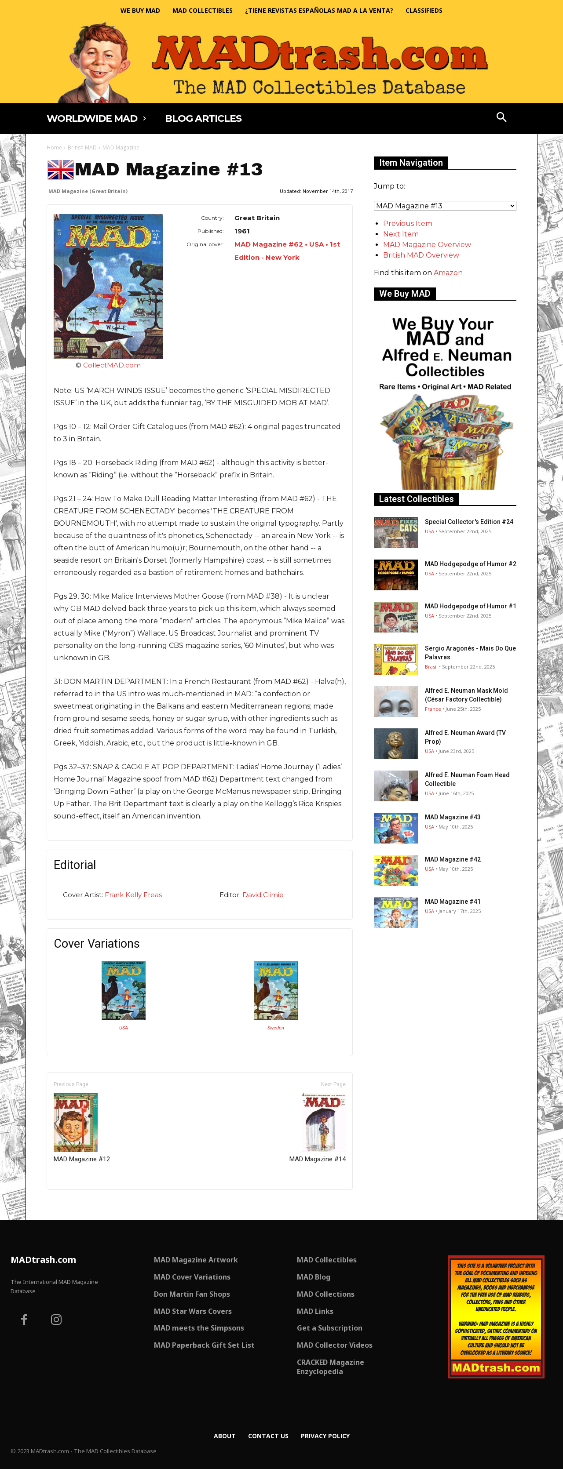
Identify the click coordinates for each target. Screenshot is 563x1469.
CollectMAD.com (112, 365)
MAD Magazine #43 (453, 817)
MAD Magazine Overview (427, 244)
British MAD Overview (421, 255)
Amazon (448, 273)
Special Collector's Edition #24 (469, 521)
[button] (502, 118)
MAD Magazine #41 (453, 901)
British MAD (82, 147)
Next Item (401, 234)
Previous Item (407, 223)
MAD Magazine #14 (317, 1128)
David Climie (263, 895)
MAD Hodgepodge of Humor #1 (470, 606)
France (433, 708)
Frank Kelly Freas (133, 895)
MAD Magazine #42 (453, 859)
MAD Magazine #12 (82, 1128)
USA (123, 1028)
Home (54, 147)
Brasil (431, 666)
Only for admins (77, 1204)
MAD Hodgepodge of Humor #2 (470, 563)
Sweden (275, 1028)
